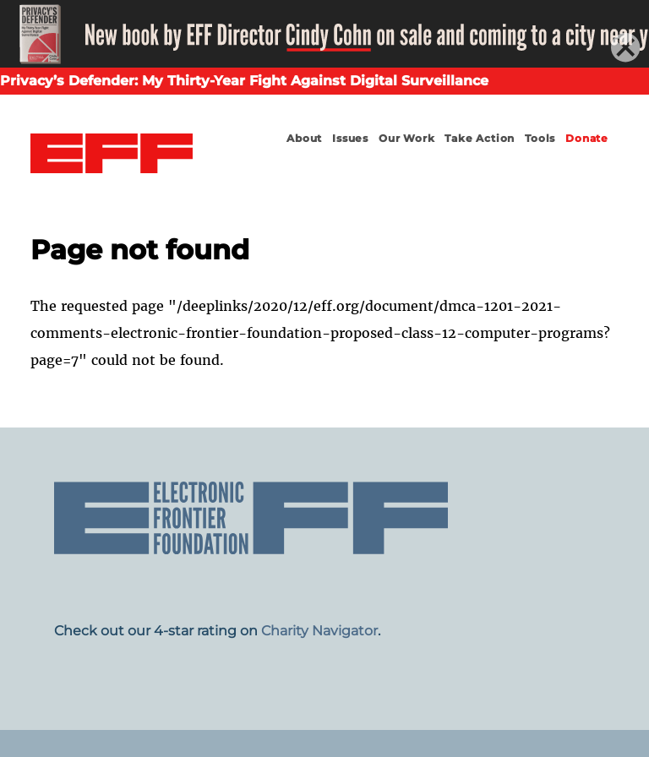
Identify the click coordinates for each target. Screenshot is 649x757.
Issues (350, 138)
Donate (586, 138)
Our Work (406, 138)
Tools (540, 138)
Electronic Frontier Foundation (111, 153)
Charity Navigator (319, 631)
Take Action (479, 138)
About (304, 138)
